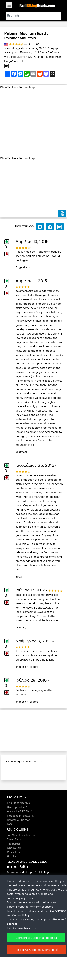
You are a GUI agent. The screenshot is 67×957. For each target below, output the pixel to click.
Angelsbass (23, 267)
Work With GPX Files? (19, 811)
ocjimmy (21, 627)
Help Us (11, 856)
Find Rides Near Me (18, 803)
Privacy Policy (57, 911)
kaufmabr (21, 452)
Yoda (19, 577)
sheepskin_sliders (15, 48)
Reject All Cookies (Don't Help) (36, 949)
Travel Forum (14, 839)
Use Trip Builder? (17, 807)
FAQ (9, 824)
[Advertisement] (33, 122)
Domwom (13, 872)
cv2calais (38, 872)
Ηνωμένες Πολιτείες (19, 52)
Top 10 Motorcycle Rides (21, 835)
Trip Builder (13, 843)
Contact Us (13, 852)
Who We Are (14, 848)
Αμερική (56, 48)
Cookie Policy (20, 915)
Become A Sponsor (18, 820)
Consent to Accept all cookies (36, 937)
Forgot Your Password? (20, 816)
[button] (5, 730)
